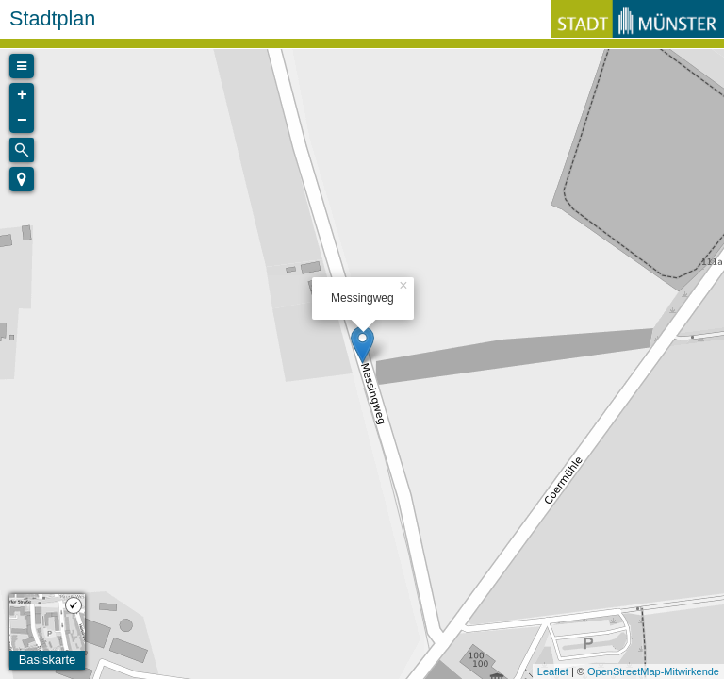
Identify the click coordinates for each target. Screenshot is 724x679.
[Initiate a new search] (21, 150)
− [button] (22, 120)
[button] (21, 179)
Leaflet (552, 671)
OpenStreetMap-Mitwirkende (653, 671)
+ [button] (22, 95)
